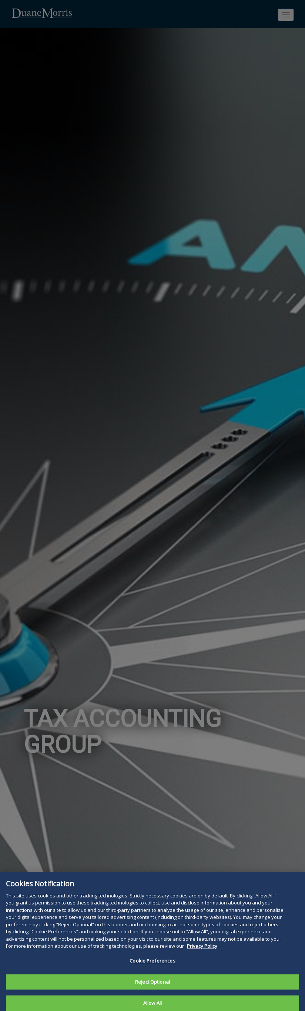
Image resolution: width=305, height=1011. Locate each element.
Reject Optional (152, 990)
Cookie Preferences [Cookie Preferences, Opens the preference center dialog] (152, 970)
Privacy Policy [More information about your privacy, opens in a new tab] (202, 955)
